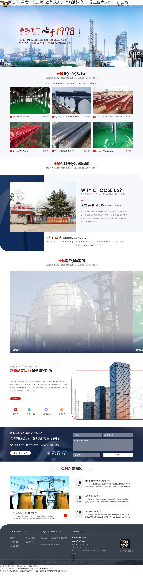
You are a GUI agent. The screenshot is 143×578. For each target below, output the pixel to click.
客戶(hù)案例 (45, 550)
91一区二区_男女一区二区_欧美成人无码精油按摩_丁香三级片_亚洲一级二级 (25, 574)
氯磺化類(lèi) (84, 83)
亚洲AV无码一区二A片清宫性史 (35, 577)
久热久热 (3, 577)
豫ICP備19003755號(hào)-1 (102, 568)
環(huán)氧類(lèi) (55, 83)
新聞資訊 (64, 544)
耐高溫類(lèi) (97, 83)
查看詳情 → (15, 399)
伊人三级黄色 (11, 577)
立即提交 (118, 458)
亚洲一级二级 (20, 577)
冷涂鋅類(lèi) (71, 83)
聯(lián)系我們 (56, 550)
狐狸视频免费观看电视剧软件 (56, 577)
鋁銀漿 (43, 83)
